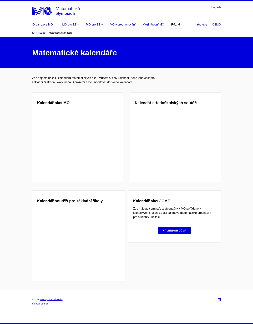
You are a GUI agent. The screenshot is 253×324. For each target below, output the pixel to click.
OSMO (216, 24)
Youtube (202, 24)
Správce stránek (40, 303)
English (216, 7)
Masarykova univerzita (51, 299)
